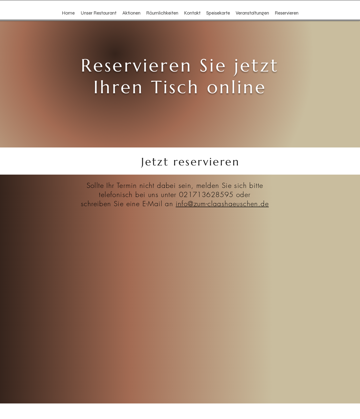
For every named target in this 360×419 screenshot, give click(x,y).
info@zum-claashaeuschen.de (222, 203)
